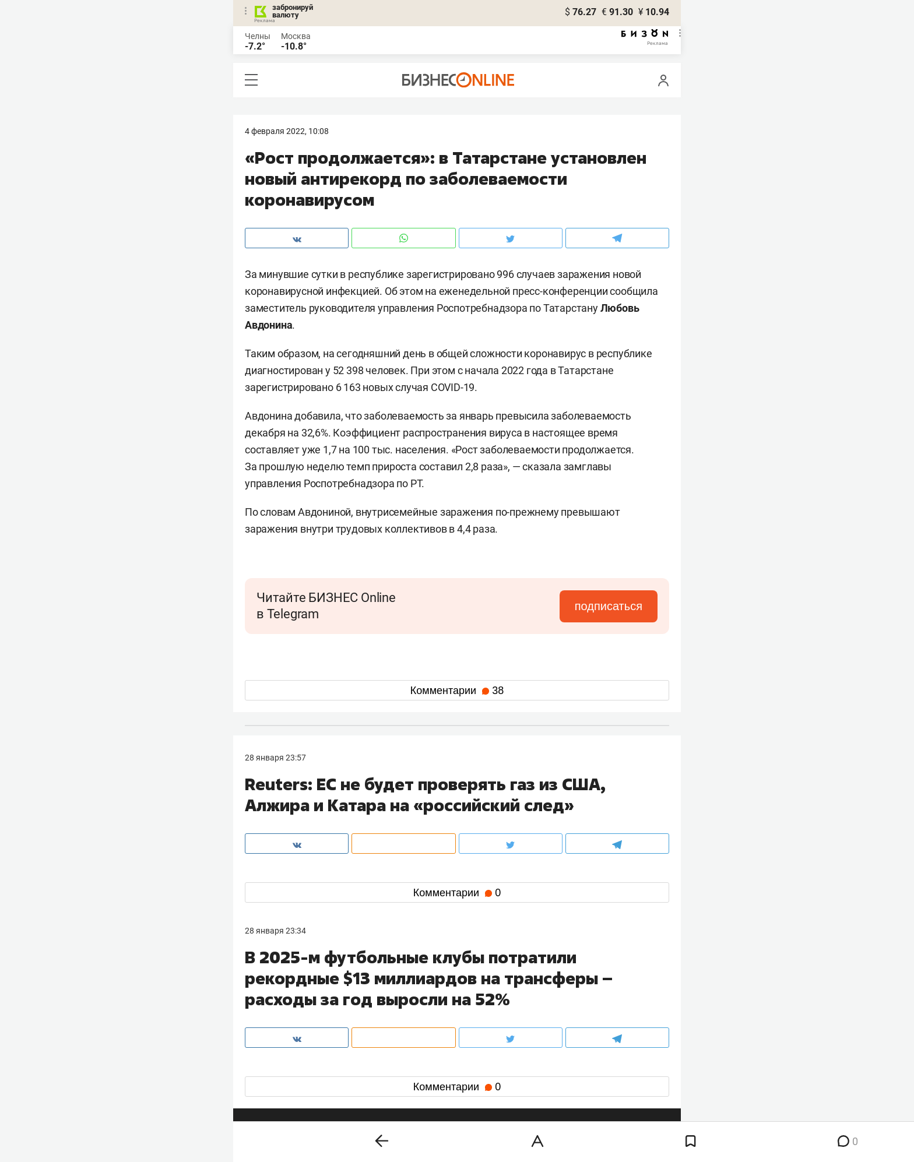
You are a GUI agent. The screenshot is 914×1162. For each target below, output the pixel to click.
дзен (475, 1062)
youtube (270, 1081)
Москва (296, 36)
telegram (271, 1062)
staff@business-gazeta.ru (575, 989)
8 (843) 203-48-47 (419, 989)
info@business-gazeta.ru (290, 1003)
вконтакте (275, 1044)
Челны (257, 36)
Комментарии (457, 690)
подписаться (608, 606)
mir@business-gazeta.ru (430, 1003)
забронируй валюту (292, 11)
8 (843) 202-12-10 (277, 989)
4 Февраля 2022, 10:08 (287, 131)
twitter (478, 1044)
